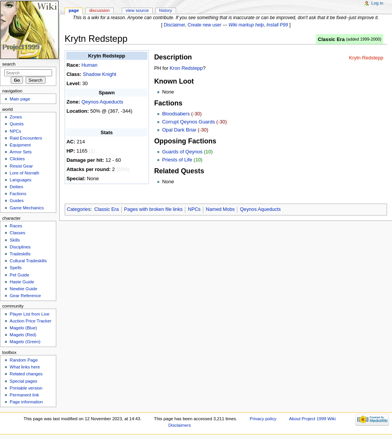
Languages (20, 180)
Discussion (99, 10)
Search (9, 64)
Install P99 (277, 25)
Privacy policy (263, 418)
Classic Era (331, 39)
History (165, 10)
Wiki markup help (246, 25)
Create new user (204, 25)
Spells (15, 267)
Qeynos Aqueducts (102, 102)
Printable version (26, 388)
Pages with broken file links (153, 209)
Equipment (20, 145)
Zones (16, 117)
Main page (20, 99)
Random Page (24, 360)
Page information (26, 402)
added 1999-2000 (364, 39)
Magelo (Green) (25, 341)
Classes (17, 232)
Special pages (23, 381)
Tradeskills (20, 254)
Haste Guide (22, 282)
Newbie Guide (23, 288)
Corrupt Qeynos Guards (188, 122)
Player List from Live (29, 314)
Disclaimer (174, 25)
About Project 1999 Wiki (312, 418)
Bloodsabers (175, 114)
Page (74, 10)
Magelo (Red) (23, 334)
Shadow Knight (99, 74)
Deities (16, 186)
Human (90, 65)
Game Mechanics (27, 208)
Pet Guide (19, 275)
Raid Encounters (26, 138)
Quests (16, 124)
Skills (15, 240)
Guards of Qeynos (182, 152)
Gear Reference (25, 295)
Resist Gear (21, 166)
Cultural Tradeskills (28, 260)
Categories (78, 209)
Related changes (26, 374)
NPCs (194, 209)
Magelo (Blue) (23, 328)
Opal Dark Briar (179, 130)
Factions (18, 193)
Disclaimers (179, 425)
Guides (16, 200)
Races (16, 226)
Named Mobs (220, 209)
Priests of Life (177, 160)
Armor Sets (20, 152)
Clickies (17, 158)
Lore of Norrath (24, 173)
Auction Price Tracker (30, 321)
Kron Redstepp (186, 68)
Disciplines (20, 247)
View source (137, 10)
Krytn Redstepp (366, 58)
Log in (377, 3)
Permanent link (24, 395)
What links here (25, 367)
